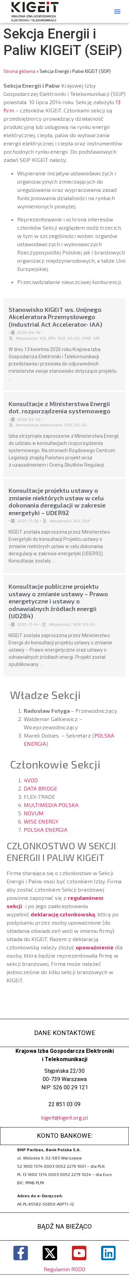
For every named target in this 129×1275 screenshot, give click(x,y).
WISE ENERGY (41, 821)
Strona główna (19, 71)
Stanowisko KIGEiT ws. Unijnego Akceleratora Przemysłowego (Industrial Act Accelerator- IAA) (55, 317)
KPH (51, 338)
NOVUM (34, 813)
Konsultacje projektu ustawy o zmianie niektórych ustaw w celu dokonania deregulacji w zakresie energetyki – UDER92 (57, 501)
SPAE (86, 338)
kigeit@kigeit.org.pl (64, 1117)
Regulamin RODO (64, 1269)
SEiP (61, 338)
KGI (43, 338)
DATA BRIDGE (40, 788)
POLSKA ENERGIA (45, 829)
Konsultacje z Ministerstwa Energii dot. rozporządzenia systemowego (59, 407)
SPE (96, 338)
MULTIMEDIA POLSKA (51, 805)
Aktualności (27, 338)
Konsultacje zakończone (39, 424)
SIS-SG (73, 338)
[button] (117, 11)
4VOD (31, 780)
